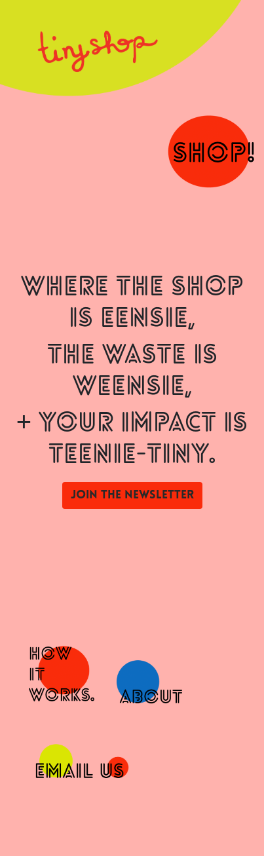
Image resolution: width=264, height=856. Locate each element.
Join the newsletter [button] (132, 495)
